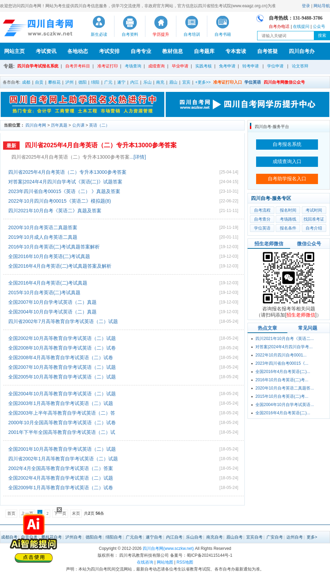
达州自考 (294, 537)
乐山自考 (194, 537)
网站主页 (14, 51)
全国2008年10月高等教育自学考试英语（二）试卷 (62, 348)
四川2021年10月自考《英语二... (284, 338)
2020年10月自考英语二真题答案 (42, 227)
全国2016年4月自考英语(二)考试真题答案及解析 (59, 266)
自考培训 (192, 34)
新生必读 (99, 34)
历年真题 (59, 125)
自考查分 (262, 219)
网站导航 (322, 5)
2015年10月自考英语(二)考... (281, 396)
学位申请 (275, 66)
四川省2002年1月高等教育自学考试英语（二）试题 (63, 458)
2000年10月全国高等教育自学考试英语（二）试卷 (62, 422)
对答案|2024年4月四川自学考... (284, 346)
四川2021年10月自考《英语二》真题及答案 (54, 210)
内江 (134, 82)
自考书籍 (222, 34)
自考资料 (130, 34)
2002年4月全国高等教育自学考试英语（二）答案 (60, 468)
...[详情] (138, 157)
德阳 (82, 82)
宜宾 (186, 82)
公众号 (319, 26)
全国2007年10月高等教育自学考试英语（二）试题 (62, 367)
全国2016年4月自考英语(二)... (282, 371)
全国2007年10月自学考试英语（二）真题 (52, 302)
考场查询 (133, 66)
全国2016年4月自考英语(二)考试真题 (47, 283)
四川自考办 (302, 51)
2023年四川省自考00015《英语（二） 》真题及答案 (64, 191)
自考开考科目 (77, 66)
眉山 (173, 82)
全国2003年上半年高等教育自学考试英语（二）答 (61, 413)
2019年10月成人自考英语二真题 (42, 237)
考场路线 (288, 219)
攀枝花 (54, 82)
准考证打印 (107, 66)
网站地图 (165, 562)
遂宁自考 (154, 537)
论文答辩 (300, 66)
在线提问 (301, 26)
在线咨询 (145, 562)
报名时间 (288, 210)
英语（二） (99, 125)
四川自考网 (35, 125)
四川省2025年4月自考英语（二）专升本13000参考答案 (101, 145)
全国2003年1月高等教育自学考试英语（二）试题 (60, 403)
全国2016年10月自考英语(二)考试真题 (49, 256)
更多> (312, 537)
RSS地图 (184, 562)
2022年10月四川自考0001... (281, 355)
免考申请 (227, 66)
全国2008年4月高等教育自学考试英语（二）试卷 (60, 357)
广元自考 (134, 537)
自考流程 (262, 210)
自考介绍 (314, 228)
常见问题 (307, 328)
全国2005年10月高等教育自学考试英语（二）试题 (62, 377)
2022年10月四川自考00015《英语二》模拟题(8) (59, 201)
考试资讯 (46, 51)
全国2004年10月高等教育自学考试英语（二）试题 (62, 393)
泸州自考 (73, 537)
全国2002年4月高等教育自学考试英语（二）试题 (60, 478)
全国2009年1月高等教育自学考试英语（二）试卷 (60, 487)
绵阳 (95, 82)
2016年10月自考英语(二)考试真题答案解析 (54, 246)
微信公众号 (309, 243)
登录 (306, 5)
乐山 (147, 82)
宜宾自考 (254, 537)
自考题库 (204, 51)
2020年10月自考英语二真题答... (284, 388)
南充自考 (214, 537)
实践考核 (203, 66)
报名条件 (288, 228)
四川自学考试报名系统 (37, 66)
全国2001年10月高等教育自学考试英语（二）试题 (62, 449)
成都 (26, 82)
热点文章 (267, 328)
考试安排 (109, 51)
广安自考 (274, 537)
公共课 (78, 125)
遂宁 (121, 82)
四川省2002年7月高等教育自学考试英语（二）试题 (63, 321)
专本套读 (236, 51)
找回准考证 (314, 219)
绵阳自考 (114, 537)
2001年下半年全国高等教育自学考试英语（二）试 (61, 432)
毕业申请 (180, 66)
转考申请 (250, 66)
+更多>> (203, 82)
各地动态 (77, 51)
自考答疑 (267, 51)
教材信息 (172, 51)
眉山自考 (234, 537)
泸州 (69, 82)
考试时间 (314, 210)
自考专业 (141, 51)
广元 (108, 82)
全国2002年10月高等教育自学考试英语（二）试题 (62, 338)
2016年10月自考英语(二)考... (281, 379)
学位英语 (262, 228)
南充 (160, 82)
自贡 (39, 82)
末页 (76, 513)
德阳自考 (94, 537)
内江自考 (174, 537)
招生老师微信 (268, 243)
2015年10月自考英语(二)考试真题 (44, 292)
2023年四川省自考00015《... (281, 363)
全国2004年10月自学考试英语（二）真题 (52, 311)
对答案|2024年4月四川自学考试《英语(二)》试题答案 (65, 181)
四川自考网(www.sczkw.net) (168, 548)
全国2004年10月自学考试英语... (284, 404)
